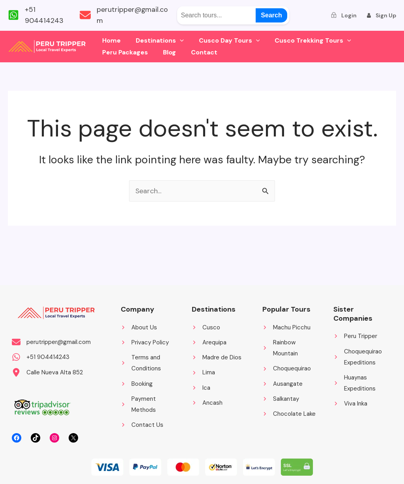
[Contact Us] (142, 425)
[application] (176, 41)
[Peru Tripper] (355, 335)
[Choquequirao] (286, 368)
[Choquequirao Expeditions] (361, 356)
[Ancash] (207, 403)
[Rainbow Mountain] (290, 347)
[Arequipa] (209, 341)
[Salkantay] (280, 399)
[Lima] (203, 372)
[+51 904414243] (39, 15)
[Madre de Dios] (216, 357)
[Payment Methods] (148, 404)
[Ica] (201, 387)
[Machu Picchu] (286, 326)
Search (271, 15)
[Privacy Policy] (145, 341)
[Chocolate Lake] (289, 414)
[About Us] (139, 326)
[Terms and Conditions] (148, 362)
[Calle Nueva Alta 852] (47, 372)
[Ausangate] (282, 383)
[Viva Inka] (350, 403)
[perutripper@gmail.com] (127, 15)
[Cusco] (206, 326)
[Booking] (137, 383)
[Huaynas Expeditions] (361, 383)
